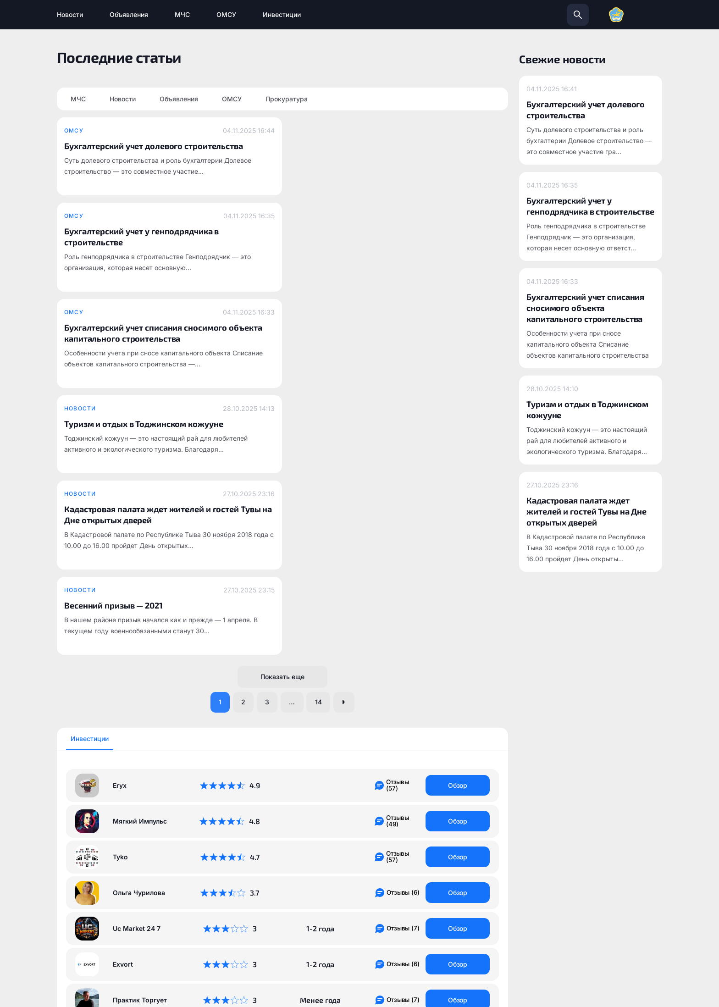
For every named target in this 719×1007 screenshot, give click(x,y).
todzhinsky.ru (311, 887)
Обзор (458, 455)
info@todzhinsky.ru (424, 887)
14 (321, 372)
